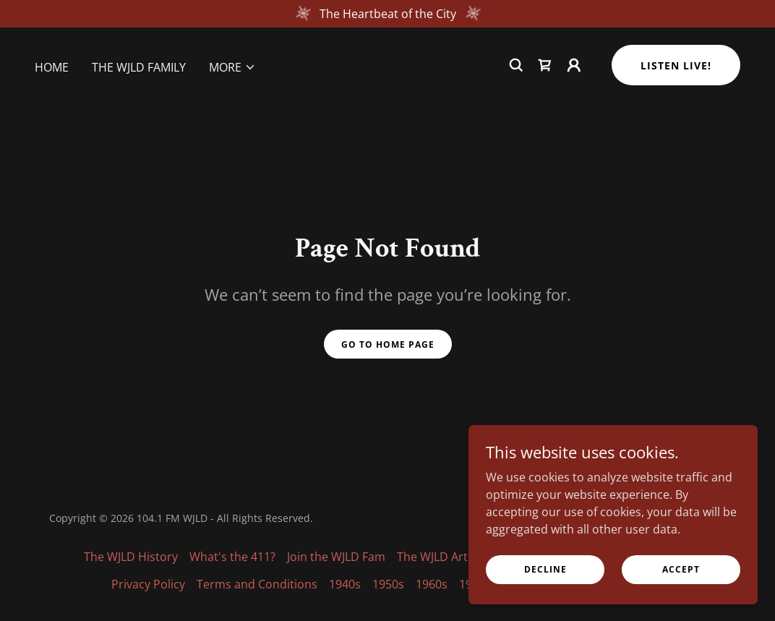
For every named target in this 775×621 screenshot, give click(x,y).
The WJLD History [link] (131, 557)
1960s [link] (432, 584)
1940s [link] (345, 584)
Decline (545, 569)
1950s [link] (388, 584)
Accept (681, 569)
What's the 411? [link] (232, 557)
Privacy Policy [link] (148, 584)
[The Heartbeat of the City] (387, 14)
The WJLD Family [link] (139, 67)
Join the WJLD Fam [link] (336, 557)
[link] (545, 65)
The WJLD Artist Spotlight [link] (465, 557)
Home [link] (52, 67)
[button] (232, 67)
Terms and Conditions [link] (257, 584)
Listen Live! (676, 65)
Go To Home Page (387, 344)
